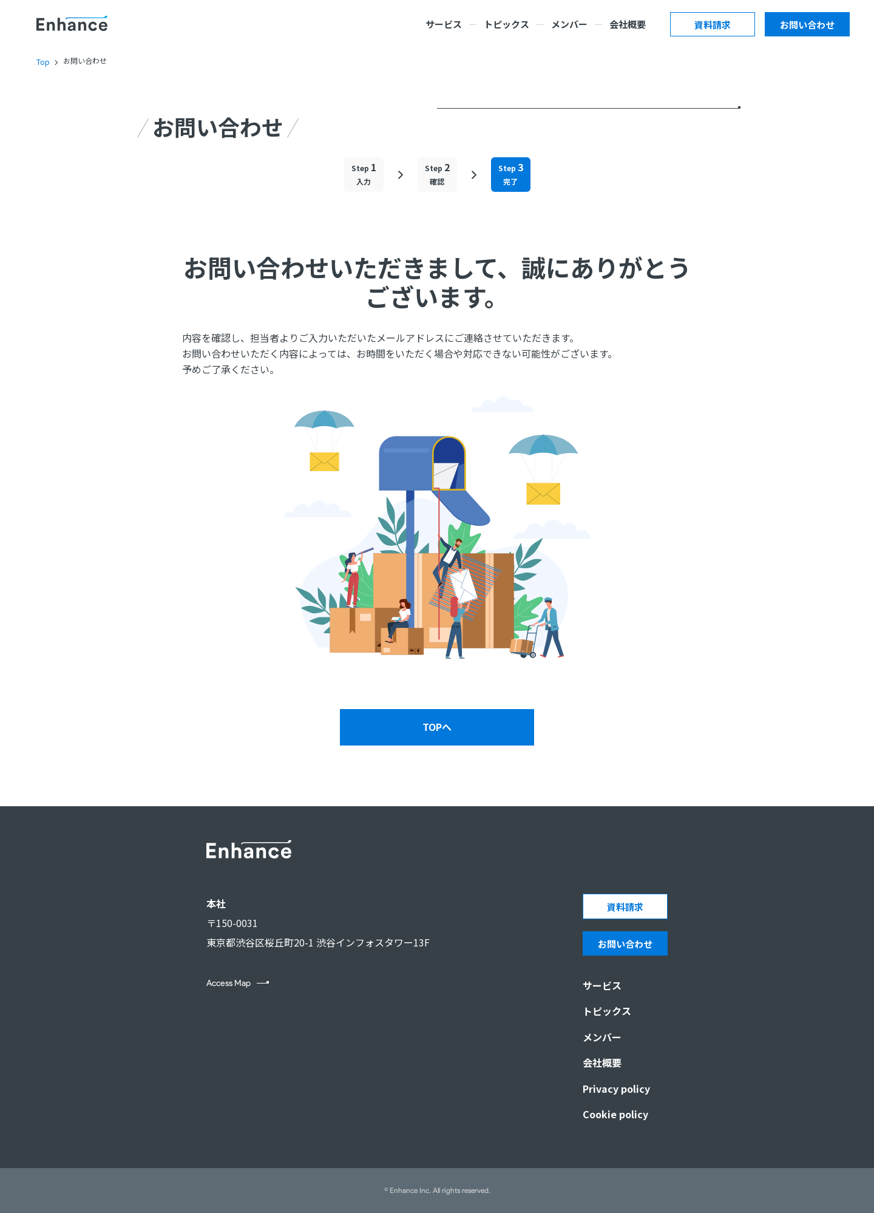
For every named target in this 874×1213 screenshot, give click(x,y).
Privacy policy (616, 1088)
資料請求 (712, 24)
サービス (443, 24)
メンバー (569, 24)
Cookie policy (615, 1114)
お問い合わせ (807, 24)
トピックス (506, 24)
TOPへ (437, 726)
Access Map (228, 983)
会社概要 (627, 24)
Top (43, 62)
